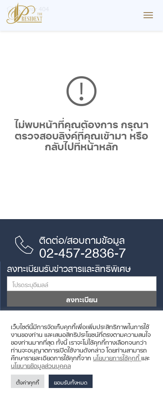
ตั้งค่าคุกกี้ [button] (27, 381)
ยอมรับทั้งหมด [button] (70, 381)
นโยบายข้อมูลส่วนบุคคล (41, 364)
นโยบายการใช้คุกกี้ (117, 356)
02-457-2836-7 (82, 250)
